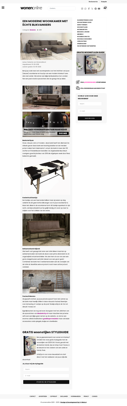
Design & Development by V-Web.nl (74, 402)
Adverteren (43, 396)
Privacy (86, 396)
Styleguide (104, 1)
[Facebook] (89, 9)
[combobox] (62, 8)
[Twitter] (92, 9)
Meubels (33, 30)
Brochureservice (93, 1)
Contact (33, 396)
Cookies (94, 396)
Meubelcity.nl (42, 313)
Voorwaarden (76, 396)
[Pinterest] (95, 9)
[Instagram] (82, 9)
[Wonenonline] (31, 7)
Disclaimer (64, 396)
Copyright (53, 396)
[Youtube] (98, 9)
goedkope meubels (50, 319)
